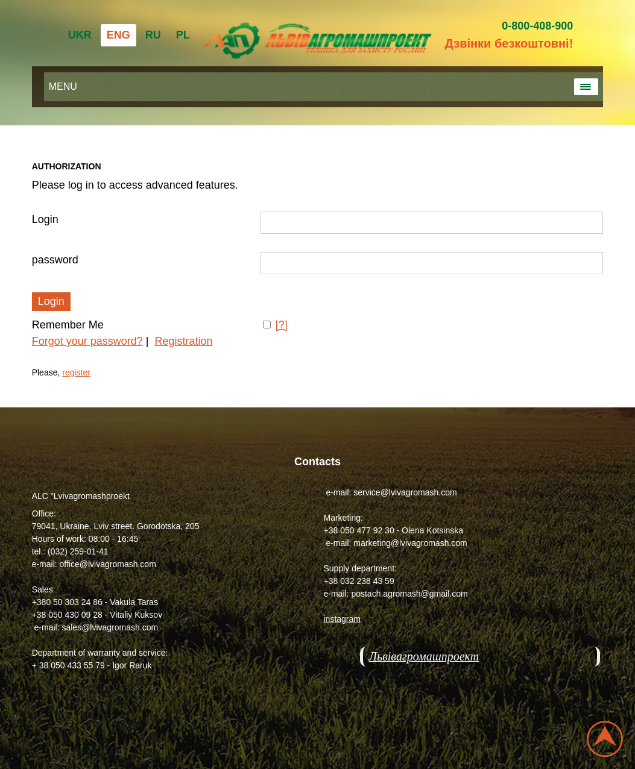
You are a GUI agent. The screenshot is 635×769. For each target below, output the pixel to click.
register (76, 372)
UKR (80, 35)
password (55, 260)
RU (153, 35)
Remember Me (68, 325)
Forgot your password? (87, 341)
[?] (282, 325)
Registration (183, 341)
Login (45, 219)
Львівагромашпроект (424, 656)
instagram (342, 619)
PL (183, 35)
